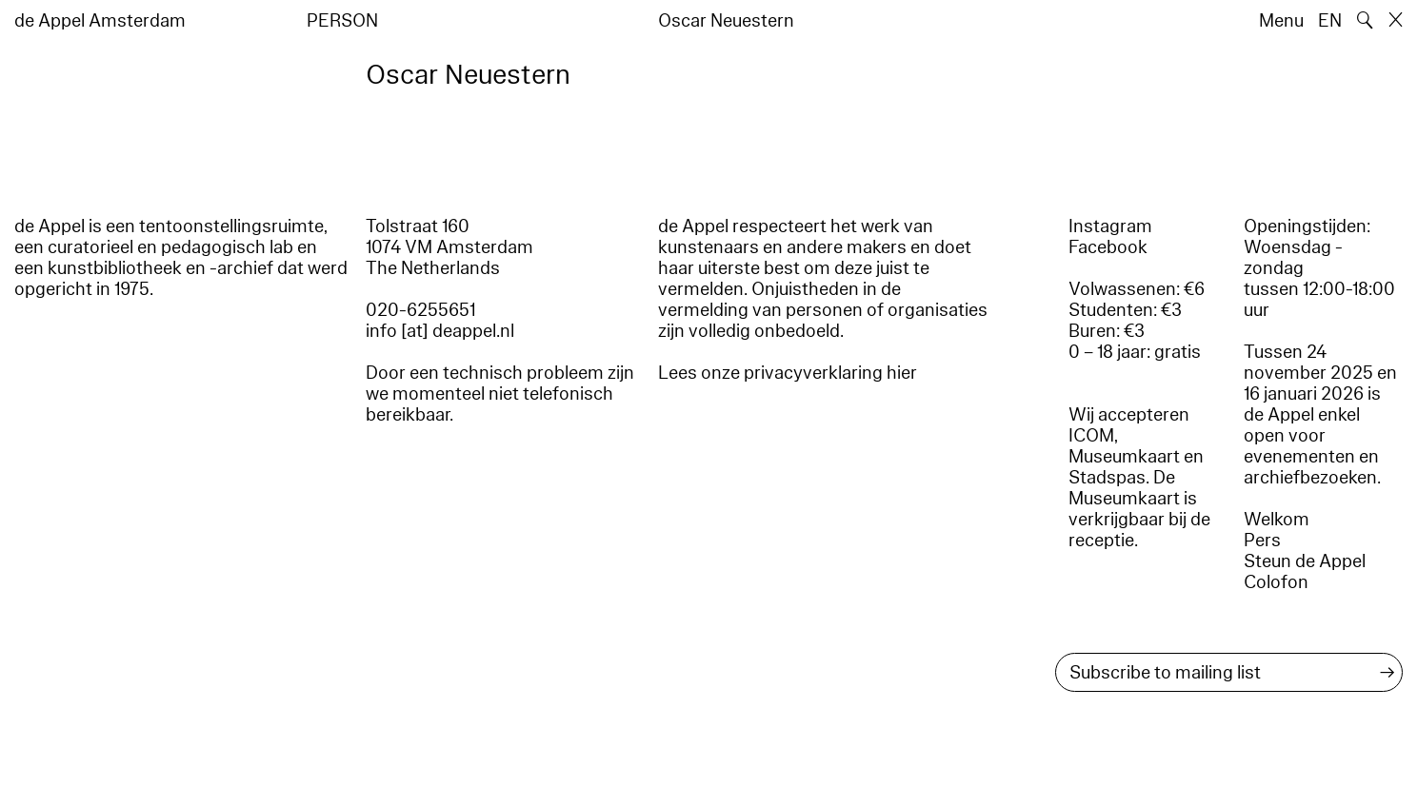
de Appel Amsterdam (100, 21)
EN (1330, 21)
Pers (1262, 540)
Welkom (1276, 519)
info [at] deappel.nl (440, 331)
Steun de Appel (1305, 561)
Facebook (1108, 247)
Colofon (1276, 582)
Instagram (1110, 226)
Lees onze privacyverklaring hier (787, 373)
